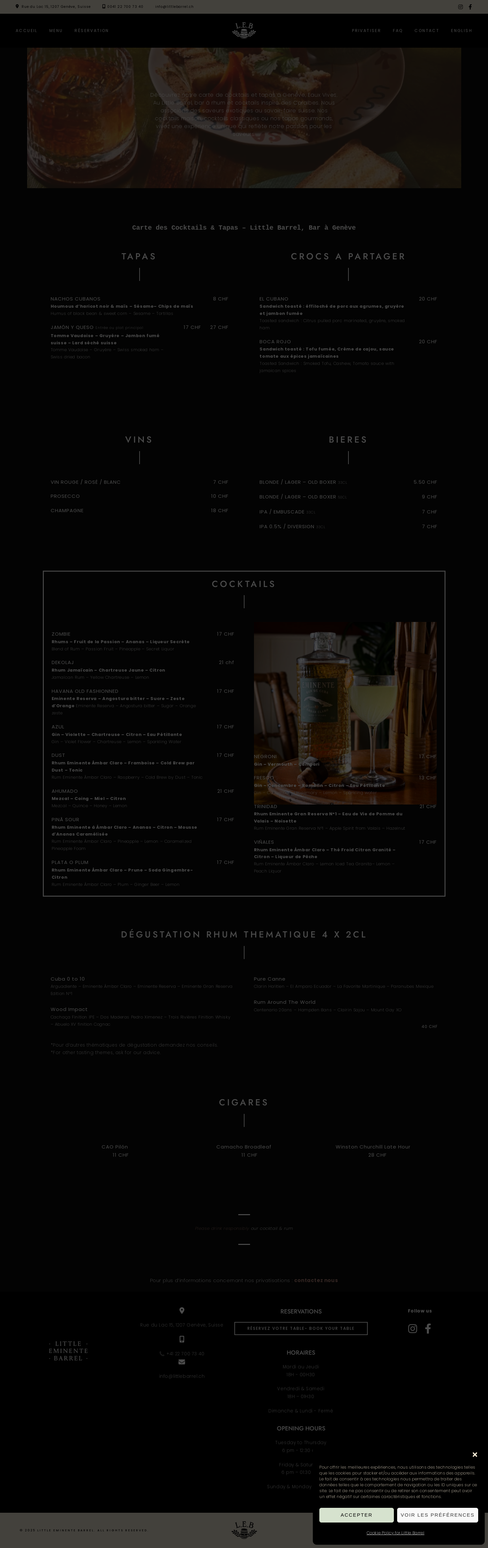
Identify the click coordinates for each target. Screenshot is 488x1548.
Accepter (357, 1515)
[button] (475, 1454)
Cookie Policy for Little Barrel (396, 1533)
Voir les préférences (438, 1515)
